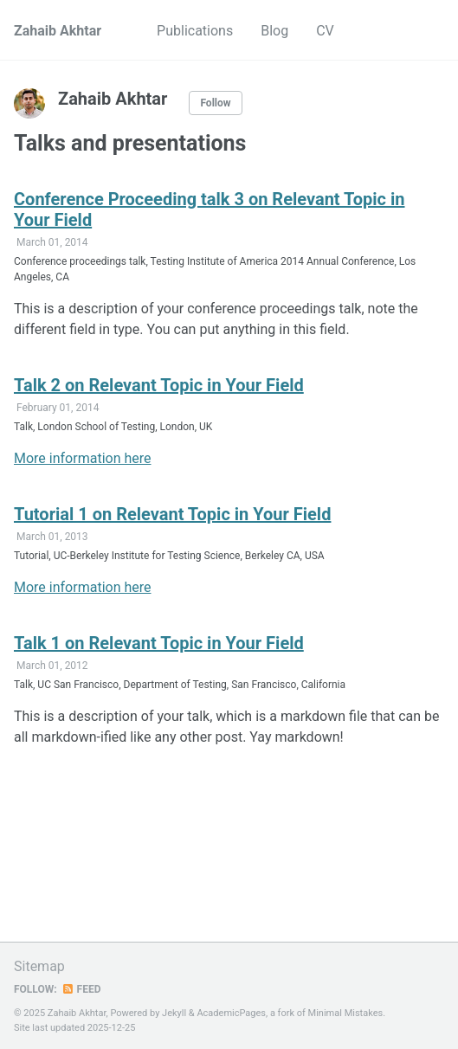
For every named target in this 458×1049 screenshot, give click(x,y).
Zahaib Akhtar (57, 31)
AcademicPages (231, 1013)
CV (325, 31)
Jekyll (174, 1013)
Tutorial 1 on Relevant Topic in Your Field (172, 514)
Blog (274, 31)
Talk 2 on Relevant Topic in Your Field (159, 385)
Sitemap (39, 966)
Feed (81, 989)
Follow (215, 103)
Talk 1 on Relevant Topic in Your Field (159, 643)
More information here (83, 458)
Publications (195, 31)
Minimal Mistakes (346, 1013)
